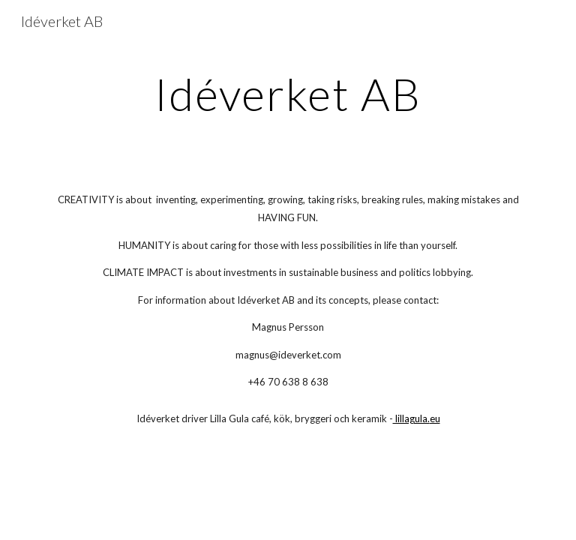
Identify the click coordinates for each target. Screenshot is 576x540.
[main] (287, 93)
